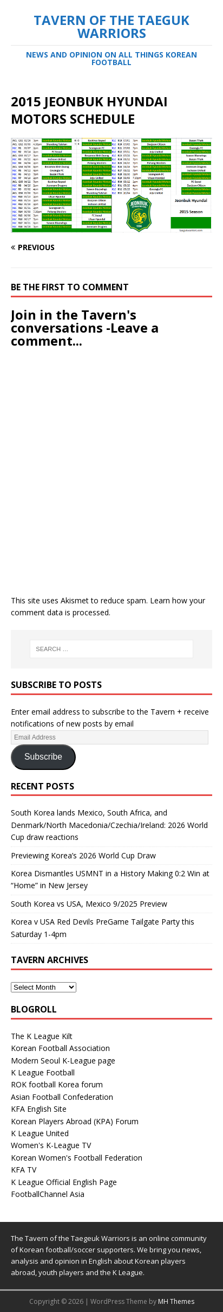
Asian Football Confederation (62, 1097)
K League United (40, 1133)
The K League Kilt (42, 1036)
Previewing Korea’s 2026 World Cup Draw (83, 855)
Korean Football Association (60, 1048)
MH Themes (176, 1301)
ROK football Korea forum (57, 1084)
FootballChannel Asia (47, 1194)
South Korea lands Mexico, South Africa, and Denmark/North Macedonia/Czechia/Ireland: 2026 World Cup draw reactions (109, 824)
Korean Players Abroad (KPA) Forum (75, 1121)
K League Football (43, 1072)
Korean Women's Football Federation (76, 1157)
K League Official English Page (64, 1182)
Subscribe (43, 756)
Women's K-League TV (51, 1145)
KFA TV (23, 1169)
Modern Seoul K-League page (63, 1060)
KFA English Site (39, 1109)
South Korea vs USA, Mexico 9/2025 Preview (89, 904)
